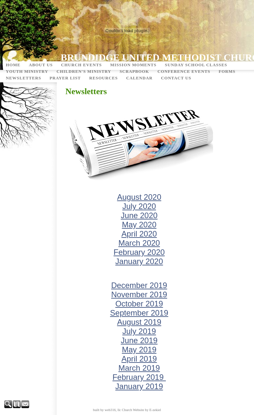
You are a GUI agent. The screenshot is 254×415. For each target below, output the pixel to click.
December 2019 (139, 285)
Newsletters (23, 78)
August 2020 (139, 197)
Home (13, 65)
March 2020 (139, 243)
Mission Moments (133, 65)
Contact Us (176, 78)
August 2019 (139, 322)
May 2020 (139, 224)
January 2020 (139, 261)
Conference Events (184, 71)
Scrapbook (134, 71)
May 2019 (139, 349)
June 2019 (139, 340)
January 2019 (139, 386)
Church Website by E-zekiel (141, 410)
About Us (41, 65)
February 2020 (139, 252)
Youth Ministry (27, 71)
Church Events (81, 65)
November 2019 (139, 294)
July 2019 (139, 331)
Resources (103, 78)
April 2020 (139, 233)
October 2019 (139, 303)
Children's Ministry (83, 71)
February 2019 (139, 377)
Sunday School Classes (196, 65)
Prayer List (65, 78)
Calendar (139, 78)
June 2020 (139, 215)
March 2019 (139, 367)
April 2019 (139, 358)
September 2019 (139, 312)
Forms (227, 71)
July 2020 (139, 206)
